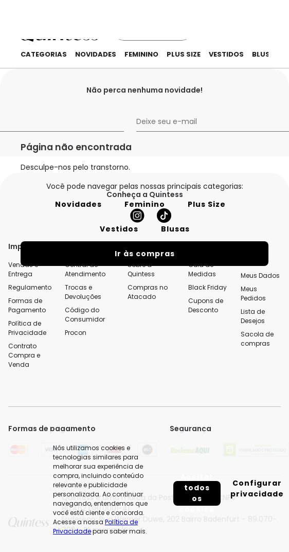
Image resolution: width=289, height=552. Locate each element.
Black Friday (207, 287)
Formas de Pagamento (27, 305)
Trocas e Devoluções (83, 292)
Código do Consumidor (85, 315)
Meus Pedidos (253, 293)
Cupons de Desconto (205, 305)
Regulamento (29, 287)
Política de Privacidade (27, 328)
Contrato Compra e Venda (24, 355)
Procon (75, 332)
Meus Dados (260, 275)
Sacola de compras (257, 339)
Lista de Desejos (253, 316)
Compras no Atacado (148, 292)
